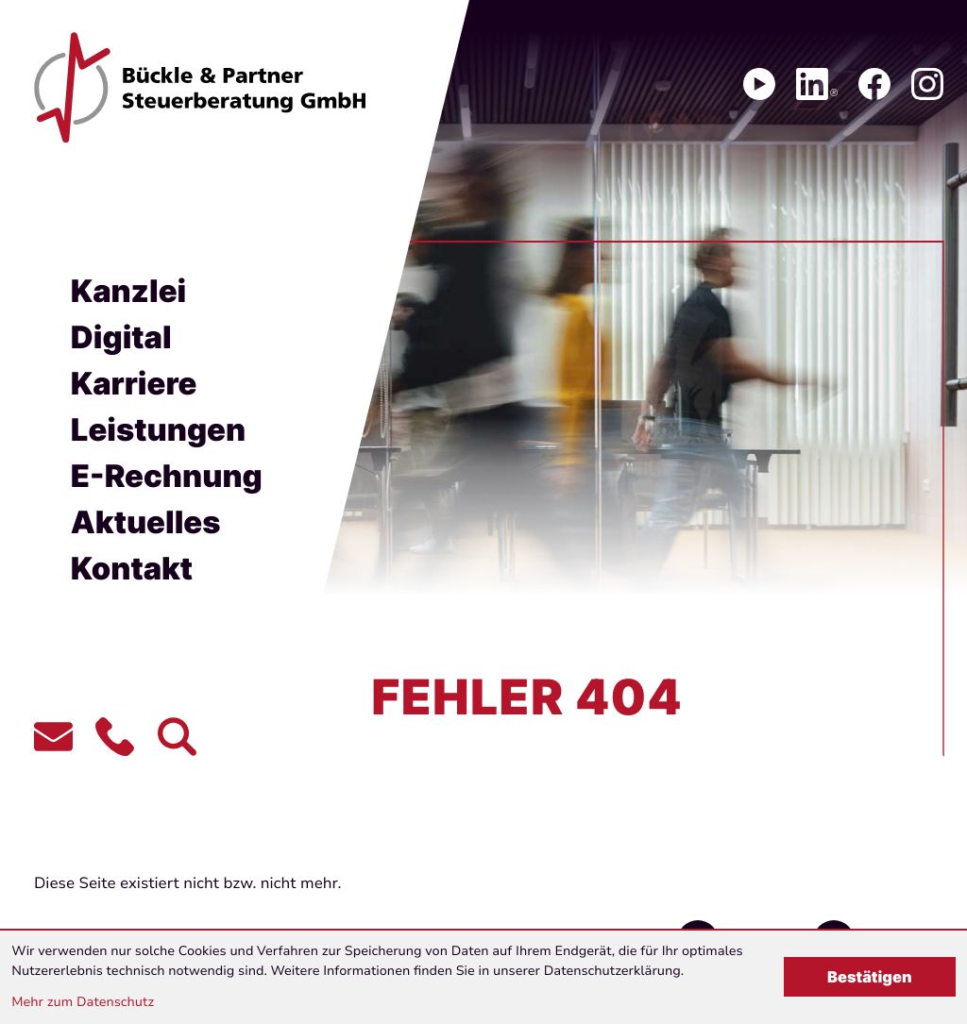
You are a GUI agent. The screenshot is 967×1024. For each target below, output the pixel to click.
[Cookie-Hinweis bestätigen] (870, 977)
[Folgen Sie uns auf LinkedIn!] (817, 84)
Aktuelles (146, 522)
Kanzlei (128, 291)
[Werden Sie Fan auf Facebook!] (874, 84)
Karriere (134, 383)
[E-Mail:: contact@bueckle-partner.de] (53, 736)
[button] (114, 736)
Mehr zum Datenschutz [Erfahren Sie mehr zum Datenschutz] (82, 1002)
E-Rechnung (167, 476)
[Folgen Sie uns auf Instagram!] (927, 84)
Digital (121, 337)
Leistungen (158, 429)
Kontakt (132, 568)
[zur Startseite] (199, 87)
